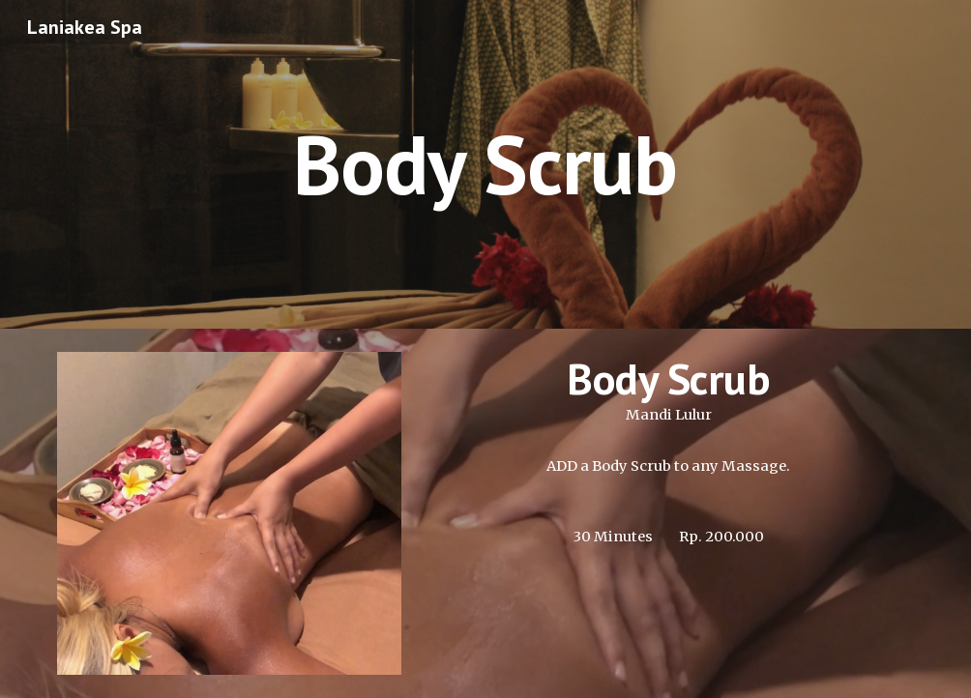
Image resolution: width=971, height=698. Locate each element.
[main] (486, 164)
